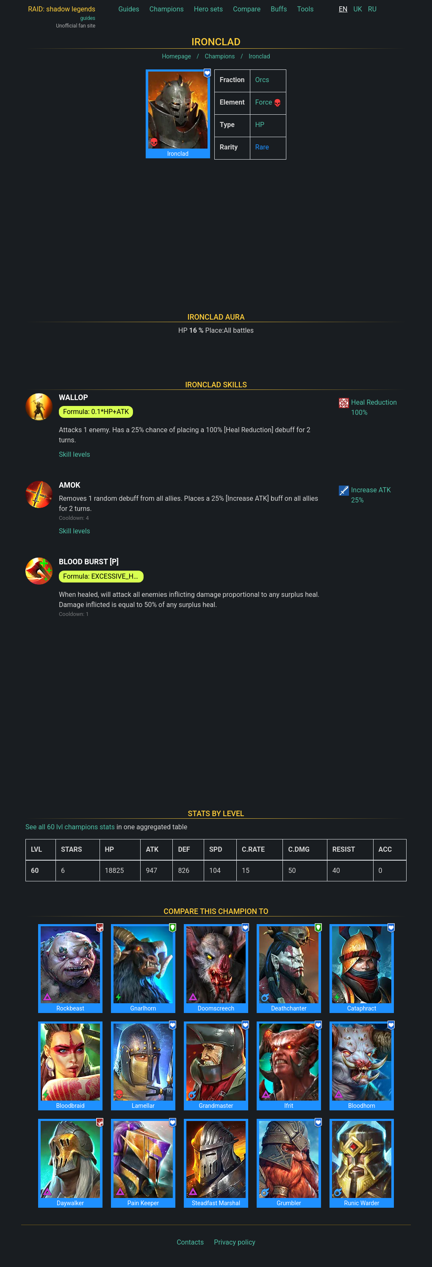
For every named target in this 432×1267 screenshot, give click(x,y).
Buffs (279, 9)
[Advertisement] (216, 225)
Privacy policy (234, 1242)
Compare (246, 9)
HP (260, 125)
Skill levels (74, 454)
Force (263, 102)
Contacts (190, 1242)
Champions (167, 9)
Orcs (262, 80)
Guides (128, 9)
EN (343, 9)
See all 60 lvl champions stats (70, 827)
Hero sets (208, 9)
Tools (305, 9)
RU (372, 9)
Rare (262, 147)
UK (357, 9)
